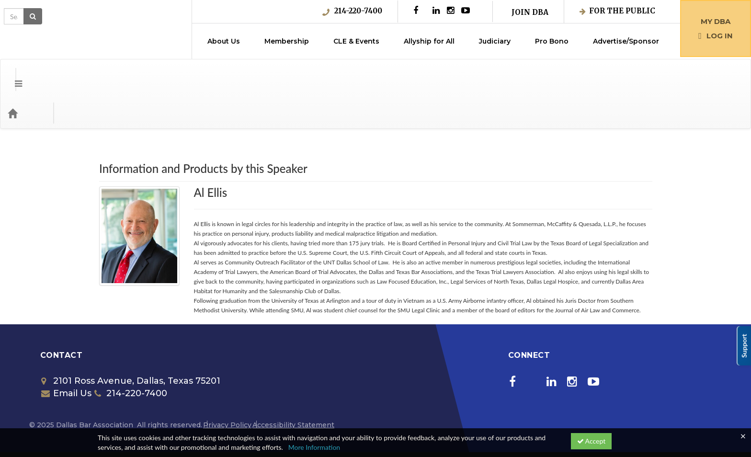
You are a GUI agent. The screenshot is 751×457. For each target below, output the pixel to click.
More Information (314, 447)
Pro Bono (552, 41)
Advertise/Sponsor (626, 41)
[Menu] (11, 75)
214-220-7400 (352, 11)
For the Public (617, 10)
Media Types (117, 74)
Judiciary (495, 41)
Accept (591, 441)
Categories (67, 74)
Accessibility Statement (293, 386)
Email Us (66, 355)
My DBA (715, 21)
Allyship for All (429, 41)
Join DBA (530, 12)
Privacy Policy (227, 386)
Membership (286, 41)
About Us (223, 41)
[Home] (27, 75)
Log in (715, 35)
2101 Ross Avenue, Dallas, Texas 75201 (130, 342)
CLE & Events (356, 41)
